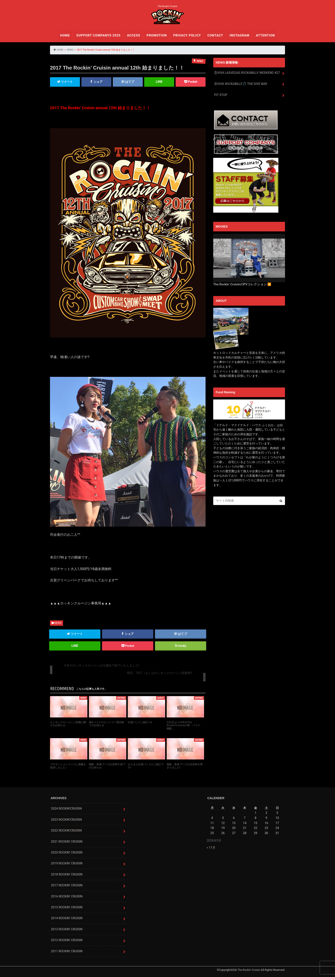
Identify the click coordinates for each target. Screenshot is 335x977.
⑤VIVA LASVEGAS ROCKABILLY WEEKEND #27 (246, 73)
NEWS (57, 622)
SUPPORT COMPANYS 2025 (99, 35)
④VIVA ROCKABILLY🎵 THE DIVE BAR (240, 84)
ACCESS (134, 35)
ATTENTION (263, 35)
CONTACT (214, 35)
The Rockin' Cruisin (248, 969)
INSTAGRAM (238, 35)
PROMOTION (157, 35)
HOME (67, 35)
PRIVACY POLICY (186, 35)
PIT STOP (220, 95)
